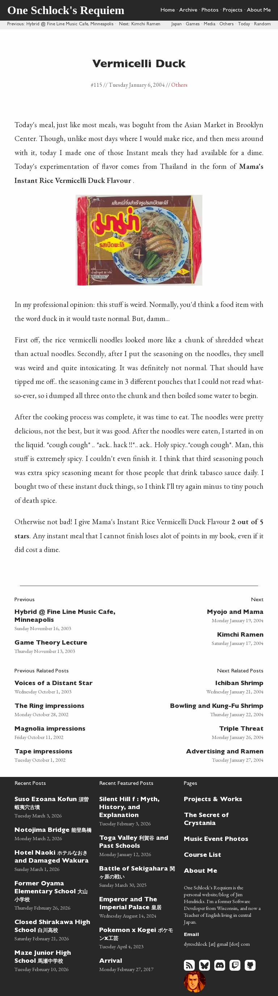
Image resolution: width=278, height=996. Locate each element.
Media (209, 24)
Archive (188, 10)
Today (244, 24)
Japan (177, 24)
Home (167, 10)
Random (262, 24)
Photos (210, 10)
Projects (233, 10)
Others (226, 24)
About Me (259, 10)
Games (193, 24)
